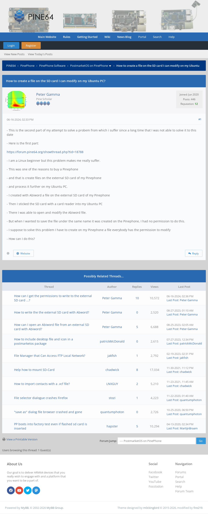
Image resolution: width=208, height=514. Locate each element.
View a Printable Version (21, 439)
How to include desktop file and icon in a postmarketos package (43, 341)
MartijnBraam (189, 428)
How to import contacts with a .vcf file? (42, 384)
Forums (180, 472)
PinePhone (27, 66)
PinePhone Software (52, 66)
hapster (112, 426)
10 (137, 298)
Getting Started (87, 37)
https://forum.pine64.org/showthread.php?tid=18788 (45, 152)
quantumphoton (191, 400)
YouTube (155, 482)
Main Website (47, 37)
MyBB (25, 508)
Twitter (154, 477)
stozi (112, 398)
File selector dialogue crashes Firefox (41, 398)
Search (157, 37)
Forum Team (184, 491)
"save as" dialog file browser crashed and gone (48, 412)
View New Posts (14, 54)
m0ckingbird (151, 508)
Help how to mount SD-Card (34, 370)
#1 (199, 119)
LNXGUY (112, 384)
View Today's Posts (40, 54)
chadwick (112, 370)
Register (31, 45)
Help (172, 37)
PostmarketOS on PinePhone (89, 66)
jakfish (112, 356)
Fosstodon (156, 486)
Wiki (107, 37)
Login (11, 45)
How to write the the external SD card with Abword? (51, 312)
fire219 (197, 508)
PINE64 (11, 66)
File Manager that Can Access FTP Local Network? (49, 356)
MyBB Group (55, 508)
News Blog (124, 37)
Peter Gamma (48, 94)
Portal (142, 37)
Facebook (155, 472)
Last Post (173, 300)
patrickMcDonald (112, 341)
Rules (66, 37)
